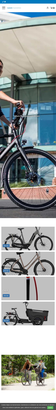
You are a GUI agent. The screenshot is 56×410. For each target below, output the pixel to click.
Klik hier (6, 245)
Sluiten (50, 407)
